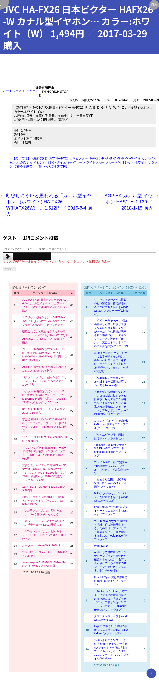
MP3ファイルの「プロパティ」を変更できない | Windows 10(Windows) (111, 497)
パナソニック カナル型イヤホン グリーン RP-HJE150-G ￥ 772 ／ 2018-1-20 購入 (44, 381)
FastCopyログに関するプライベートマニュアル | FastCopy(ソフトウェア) (111, 510)
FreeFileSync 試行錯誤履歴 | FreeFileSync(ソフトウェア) (110, 581)
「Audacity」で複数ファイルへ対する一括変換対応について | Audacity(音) (110, 381)
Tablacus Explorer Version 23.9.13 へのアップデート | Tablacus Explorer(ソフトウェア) (111, 450)
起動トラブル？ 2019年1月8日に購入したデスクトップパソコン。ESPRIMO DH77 (43, 501)
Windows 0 (101, 545)
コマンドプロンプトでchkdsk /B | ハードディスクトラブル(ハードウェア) (111, 424)
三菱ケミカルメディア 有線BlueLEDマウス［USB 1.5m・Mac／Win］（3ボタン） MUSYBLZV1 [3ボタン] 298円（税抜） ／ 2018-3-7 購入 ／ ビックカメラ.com (44, 472)
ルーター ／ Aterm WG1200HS (41, 545)
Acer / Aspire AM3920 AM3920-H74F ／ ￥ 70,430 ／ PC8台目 (44, 564)
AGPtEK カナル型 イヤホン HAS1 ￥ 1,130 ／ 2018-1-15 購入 (128, 202)
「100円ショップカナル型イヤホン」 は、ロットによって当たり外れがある (44, 535)
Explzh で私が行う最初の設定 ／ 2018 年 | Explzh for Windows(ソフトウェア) (111, 630)
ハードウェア (12, 90)
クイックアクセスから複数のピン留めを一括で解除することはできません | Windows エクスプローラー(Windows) (111, 307)
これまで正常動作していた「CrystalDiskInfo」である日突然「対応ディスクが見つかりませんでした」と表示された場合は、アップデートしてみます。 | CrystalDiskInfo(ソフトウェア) (111, 402)
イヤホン (32, 90)
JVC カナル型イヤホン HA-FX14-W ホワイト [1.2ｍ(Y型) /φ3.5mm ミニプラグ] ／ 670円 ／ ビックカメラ (43, 321)
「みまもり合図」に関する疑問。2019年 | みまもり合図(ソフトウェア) (110, 483)
